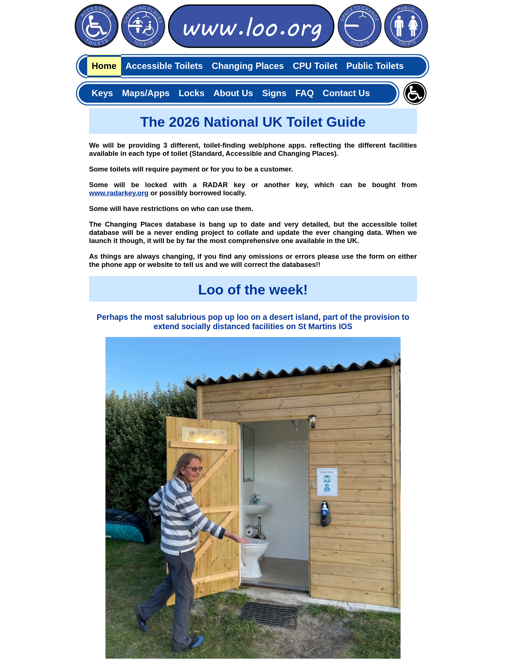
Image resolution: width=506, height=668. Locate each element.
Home (104, 66)
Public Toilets (375, 66)
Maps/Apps (146, 93)
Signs (274, 93)
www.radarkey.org (119, 193)
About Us (233, 93)
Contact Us (346, 93)
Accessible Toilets (164, 66)
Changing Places (248, 66)
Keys (102, 93)
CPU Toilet (315, 66)
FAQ (304, 93)
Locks (191, 93)
